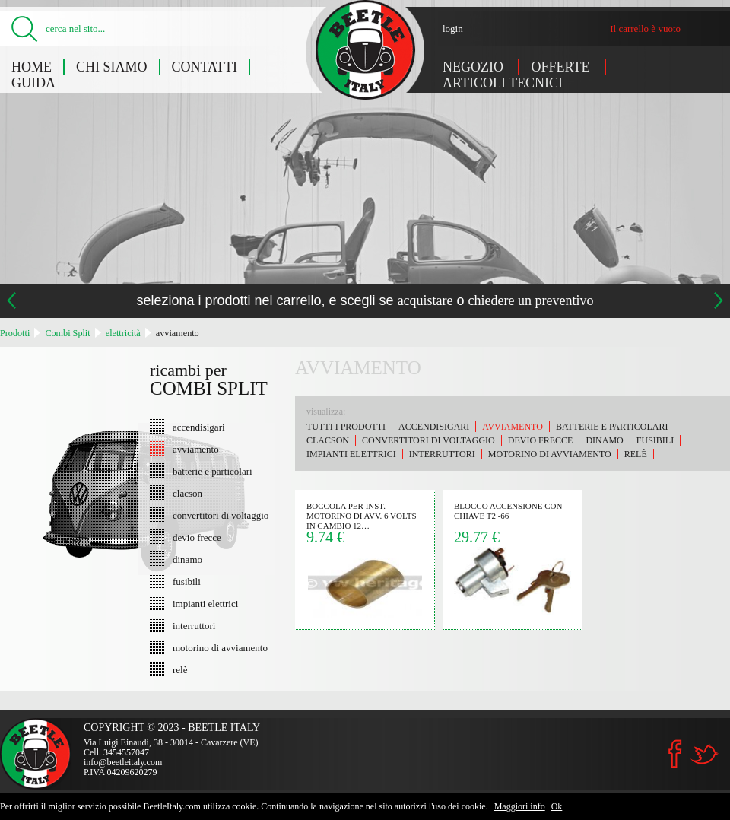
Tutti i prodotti (346, 426)
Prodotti (15, 333)
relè (180, 669)
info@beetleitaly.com (123, 762)
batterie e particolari (212, 471)
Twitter (704, 754)
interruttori (194, 625)
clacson (187, 493)
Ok (557, 806)
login (453, 28)
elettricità (123, 333)
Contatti (205, 67)
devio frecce (197, 537)
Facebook (675, 753)
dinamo (187, 559)
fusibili (187, 581)
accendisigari (199, 426)
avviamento (177, 333)
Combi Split (67, 333)
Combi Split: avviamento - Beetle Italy (365, 50)
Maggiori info (519, 806)
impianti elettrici (205, 603)
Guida (33, 83)
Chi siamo (112, 67)
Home (31, 67)
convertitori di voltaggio (220, 515)
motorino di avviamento (220, 647)
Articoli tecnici (503, 83)
